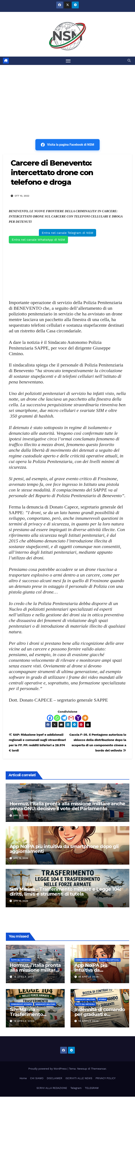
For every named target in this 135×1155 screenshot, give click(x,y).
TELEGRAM (92, 1088)
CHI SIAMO (36, 1078)
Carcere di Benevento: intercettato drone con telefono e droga (52, 172)
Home (23, 1078)
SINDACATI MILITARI (45, 1004)
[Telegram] (64, 718)
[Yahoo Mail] (78, 718)
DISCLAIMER (54, 1078)
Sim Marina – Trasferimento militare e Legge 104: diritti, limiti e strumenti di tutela (65, 891)
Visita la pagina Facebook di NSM (67, 145)
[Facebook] (50, 718)
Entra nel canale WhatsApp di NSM (38, 239)
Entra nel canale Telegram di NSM (67, 233)
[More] (85, 718)
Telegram (75, 1088)
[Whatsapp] (57, 718)
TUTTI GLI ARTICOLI (20, 960)
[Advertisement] (67, 94)
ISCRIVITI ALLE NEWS (78, 1078)
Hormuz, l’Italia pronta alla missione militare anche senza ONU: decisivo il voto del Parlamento (67, 806)
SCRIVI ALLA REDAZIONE (52, 1088)
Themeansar (98, 1068)
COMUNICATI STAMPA (86, 960)
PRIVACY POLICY (105, 1078)
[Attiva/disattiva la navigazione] (68, 61)
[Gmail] (71, 718)
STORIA (102, 999)
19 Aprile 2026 (24, 977)
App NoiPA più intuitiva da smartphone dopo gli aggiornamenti (64, 849)
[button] (129, 60)
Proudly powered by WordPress (48, 1068)
